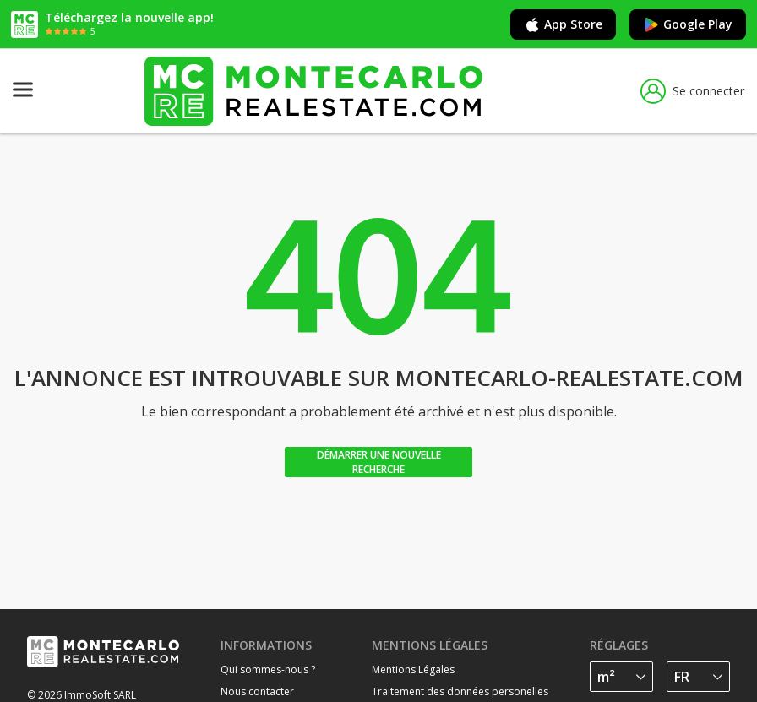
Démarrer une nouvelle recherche (379, 462)
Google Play (687, 24)
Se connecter (692, 91)
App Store (563, 24)
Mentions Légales (413, 669)
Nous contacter (257, 691)
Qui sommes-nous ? (268, 669)
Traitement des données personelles (460, 691)
